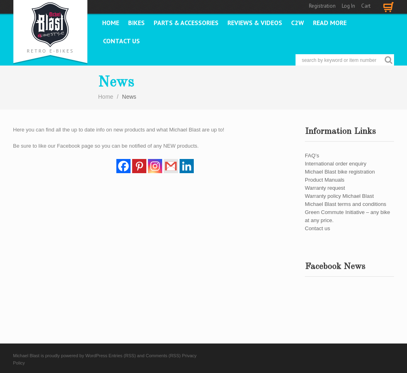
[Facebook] (123, 166)
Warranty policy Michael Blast (339, 196)
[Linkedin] (187, 166)
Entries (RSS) (122, 355)
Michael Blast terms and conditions (345, 204)
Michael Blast (26, 355)
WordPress (96, 355)
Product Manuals (325, 180)
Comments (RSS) (163, 355)
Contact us (121, 41)
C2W (297, 23)
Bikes (136, 23)
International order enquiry (335, 164)
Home (110, 23)
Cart (366, 5)
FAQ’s (312, 156)
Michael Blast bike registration (340, 172)
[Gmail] (171, 166)
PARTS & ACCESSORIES (186, 23)
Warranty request (325, 188)
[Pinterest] (139, 166)
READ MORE (330, 23)
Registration (322, 5)
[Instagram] (155, 166)
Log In (348, 5)
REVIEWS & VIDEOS (254, 23)
